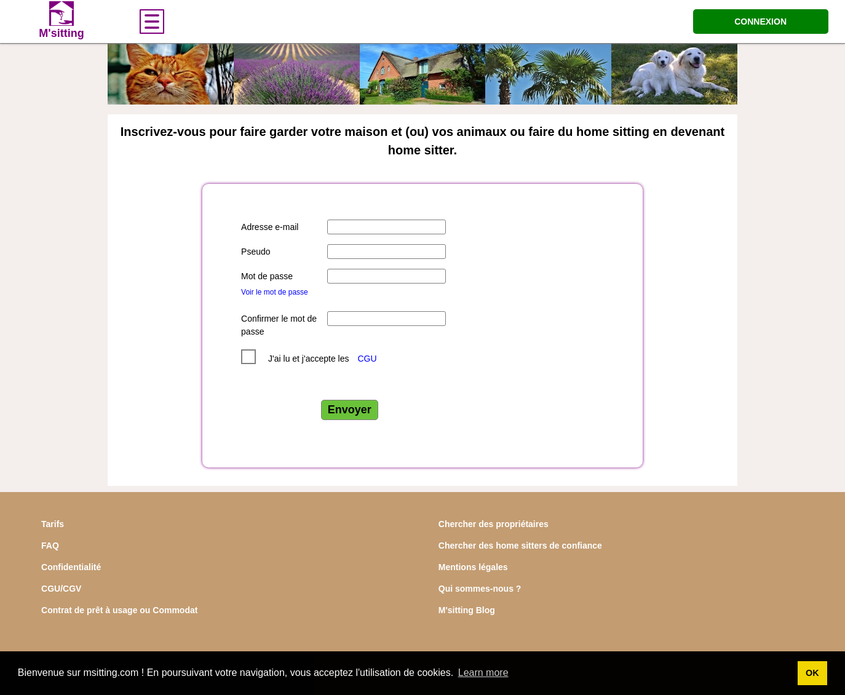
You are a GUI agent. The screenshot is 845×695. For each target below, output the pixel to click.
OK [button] (812, 673)
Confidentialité (71, 567)
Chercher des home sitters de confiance (520, 545)
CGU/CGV (61, 589)
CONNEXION (760, 21)
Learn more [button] (483, 672)
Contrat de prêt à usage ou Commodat (119, 610)
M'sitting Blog (466, 610)
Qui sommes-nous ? (480, 589)
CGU (366, 358)
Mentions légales (473, 567)
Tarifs (52, 524)
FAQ (50, 545)
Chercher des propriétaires (493, 524)
